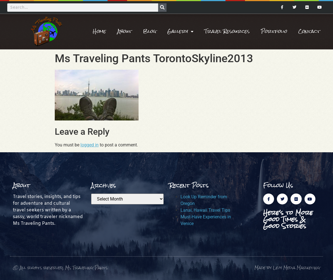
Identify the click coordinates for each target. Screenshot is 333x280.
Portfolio (274, 31)
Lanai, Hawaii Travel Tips (205, 210)
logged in (89, 145)
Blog (149, 31)
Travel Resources (227, 31)
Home (99, 31)
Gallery (180, 31)
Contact (309, 31)
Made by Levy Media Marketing (287, 267)
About (124, 31)
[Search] (162, 7)
